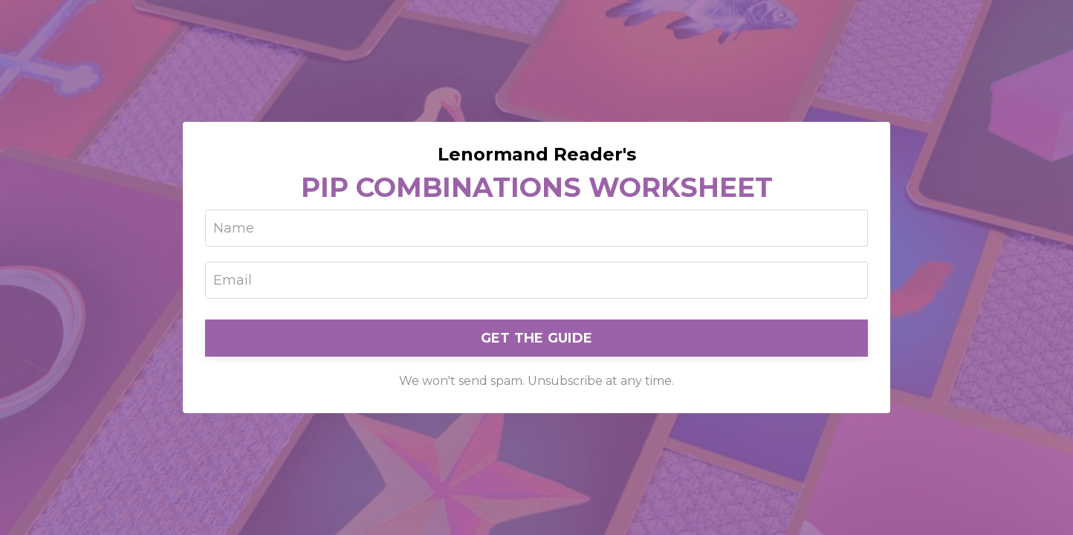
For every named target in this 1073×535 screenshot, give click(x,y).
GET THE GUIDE (536, 338)
